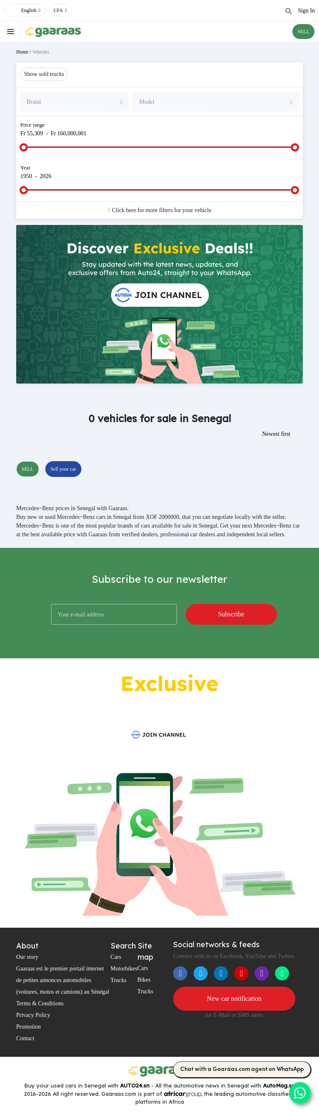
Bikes (144, 980)
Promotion (28, 1027)
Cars (115, 957)
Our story (27, 957)
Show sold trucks (44, 74)
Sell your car (63, 469)
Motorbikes (123, 968)
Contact (25, 1038)
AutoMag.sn (279, 1085)
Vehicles (40, 52)
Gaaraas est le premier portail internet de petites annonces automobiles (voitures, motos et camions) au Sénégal (62, 980)
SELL (303, 31)
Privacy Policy (33, 1015)
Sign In (306, 10)
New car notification (234, 998)
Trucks (118, 980)
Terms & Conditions (40, 1003)
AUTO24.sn (135, 1085)
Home (22, 52)
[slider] (24, 147)
